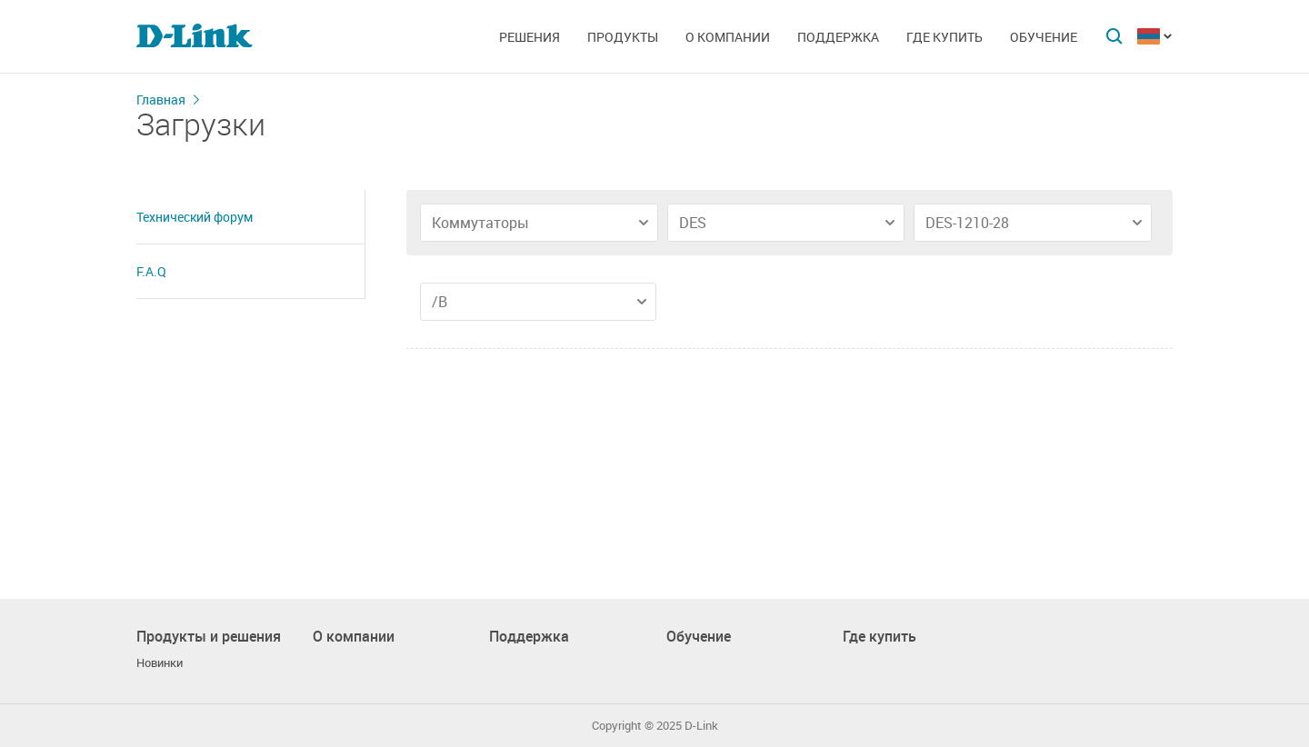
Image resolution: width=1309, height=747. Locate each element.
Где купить (944, 36)
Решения (529, 36)
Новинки (159, 663)
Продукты (622, 36)
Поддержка (838, 36)
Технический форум (194, 216)
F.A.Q (151, 271)
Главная (160, 99)
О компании (727, 36)
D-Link (701, 725)
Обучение (1043, 36)
